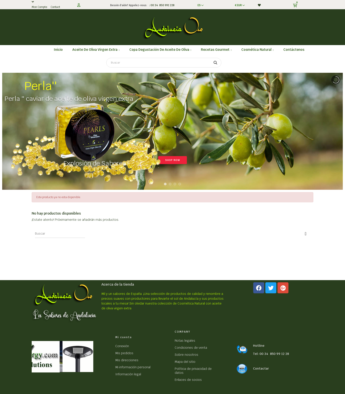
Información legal (128, 374)
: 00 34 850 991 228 (161, 5)
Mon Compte (39, 7)
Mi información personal (132, 367)
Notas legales (185, 341)
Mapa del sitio (185, 362)
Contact (55, 7)
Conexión (122, 346)
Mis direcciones (126, 360)
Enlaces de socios (188, 380)
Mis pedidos (124, 353)
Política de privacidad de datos (193, 371)
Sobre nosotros (186, 355)
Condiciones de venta (191, 348)
